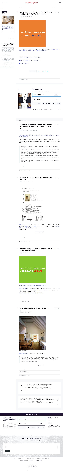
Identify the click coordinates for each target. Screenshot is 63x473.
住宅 (21, 312)
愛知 (23, 312)
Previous (11, 31)
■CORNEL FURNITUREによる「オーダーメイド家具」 (29, 60)
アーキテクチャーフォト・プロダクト (26, 49)
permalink (28, 79)
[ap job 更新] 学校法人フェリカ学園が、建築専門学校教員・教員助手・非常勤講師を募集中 (8, 59)
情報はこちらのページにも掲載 (30, 226)
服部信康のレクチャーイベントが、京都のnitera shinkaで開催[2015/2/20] (8, 55)
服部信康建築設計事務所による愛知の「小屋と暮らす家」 (8, 64)
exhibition (30, 130)
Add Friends (48, 103)
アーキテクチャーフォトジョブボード (42, 290)
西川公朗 (29, 312)
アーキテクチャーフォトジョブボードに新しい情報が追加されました (32, 285)
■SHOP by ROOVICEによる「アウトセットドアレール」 (29, 57)
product (30, 16)
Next (13, 31)
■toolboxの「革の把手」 (23, 63)
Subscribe (58, 103)
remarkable (35, 130)
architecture (25, 16)
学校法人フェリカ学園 (23, 288)
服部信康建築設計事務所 (23, 353)
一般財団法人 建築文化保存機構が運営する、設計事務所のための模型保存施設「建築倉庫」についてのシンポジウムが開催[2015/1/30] (8, 50)
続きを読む (39, 232)
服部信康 (20, 224)
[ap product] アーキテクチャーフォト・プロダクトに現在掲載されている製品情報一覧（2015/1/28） (8, 44)
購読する (7, 450)
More (58, 109)
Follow (56, 94)
